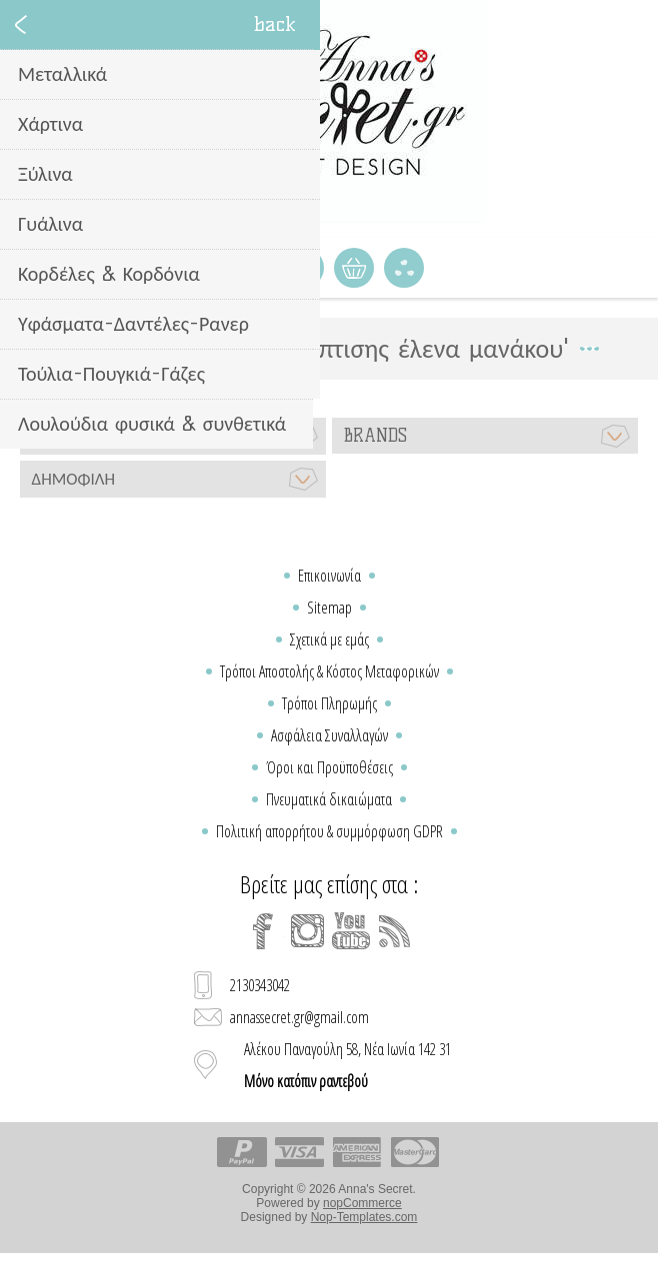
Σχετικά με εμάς (329, 639)
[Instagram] (307, 931)
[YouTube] (351, 931)
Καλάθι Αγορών (354, 268)
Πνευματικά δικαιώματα (329, 799)
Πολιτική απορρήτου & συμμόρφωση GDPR (329, 831)
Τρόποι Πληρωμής (329, 703)
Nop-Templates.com (364, 1217)
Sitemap (329, 608)
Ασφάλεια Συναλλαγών (329, 735)
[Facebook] (263, 931)
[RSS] (395, 931)
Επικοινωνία (329, 576)
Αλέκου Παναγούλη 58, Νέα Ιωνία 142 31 (347, 1065)
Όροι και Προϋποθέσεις (329, 767)
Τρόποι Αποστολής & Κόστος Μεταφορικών (329, 671)
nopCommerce (362, 1203)
